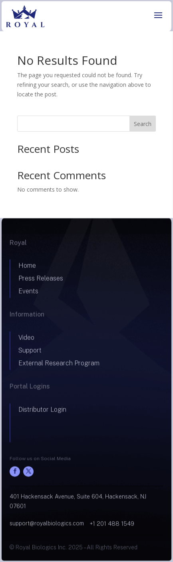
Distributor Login (42, 412)
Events (28, 294)
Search (142, 124)
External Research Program (58, 366)
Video (26, 340)
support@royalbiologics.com (47, 526)
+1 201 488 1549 (112, 526)
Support (30, 353)
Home (27, 268)
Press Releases (40, 281)
